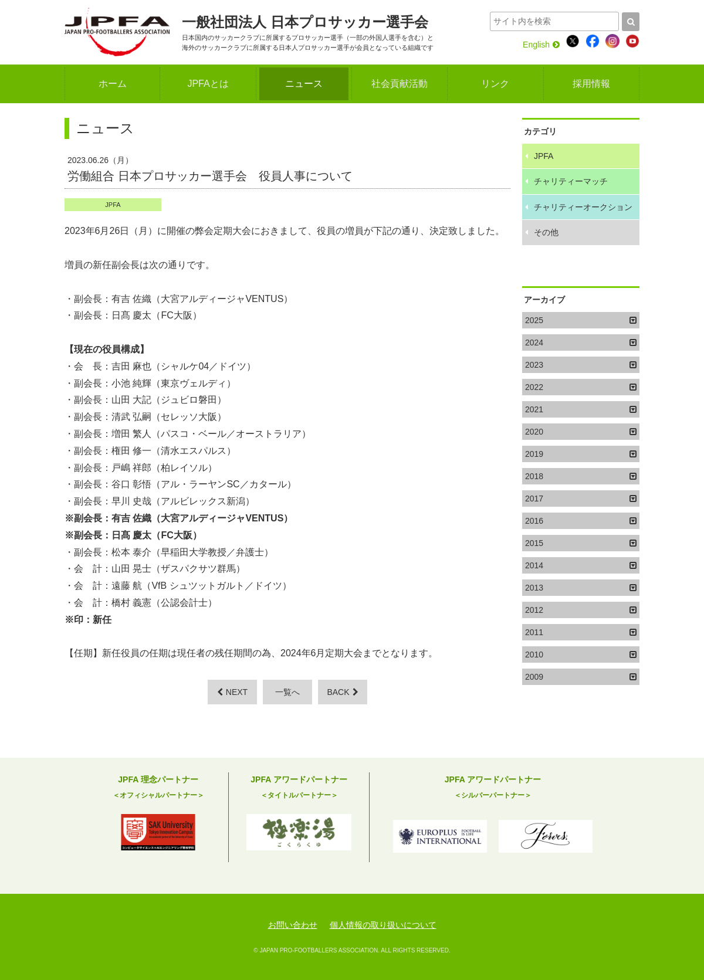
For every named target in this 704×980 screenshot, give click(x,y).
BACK (342, 692)
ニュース (304, 84)
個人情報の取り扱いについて (383, 925)
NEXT (232, 692)
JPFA (112, 204)
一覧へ (287, 692)
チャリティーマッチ (571, 181)
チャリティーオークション (583, 207)
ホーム (113, 84)
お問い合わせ (292, 925)
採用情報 (591, 84)
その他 (546, 232)
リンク (495, 84)
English (541, 44)
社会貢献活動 (399, 84)
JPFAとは (207, 84)
